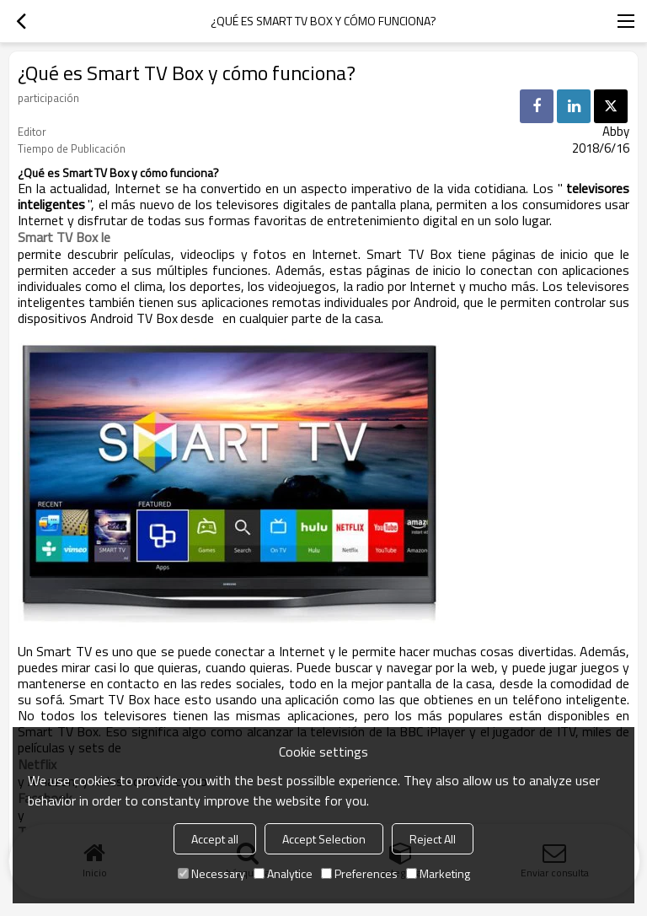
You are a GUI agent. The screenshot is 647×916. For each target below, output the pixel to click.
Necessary (211, 873)
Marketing (438, 873)
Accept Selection (324, 839)
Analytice (283, 873)
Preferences (359, 873)
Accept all (214, 839)
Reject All (432, 839)
